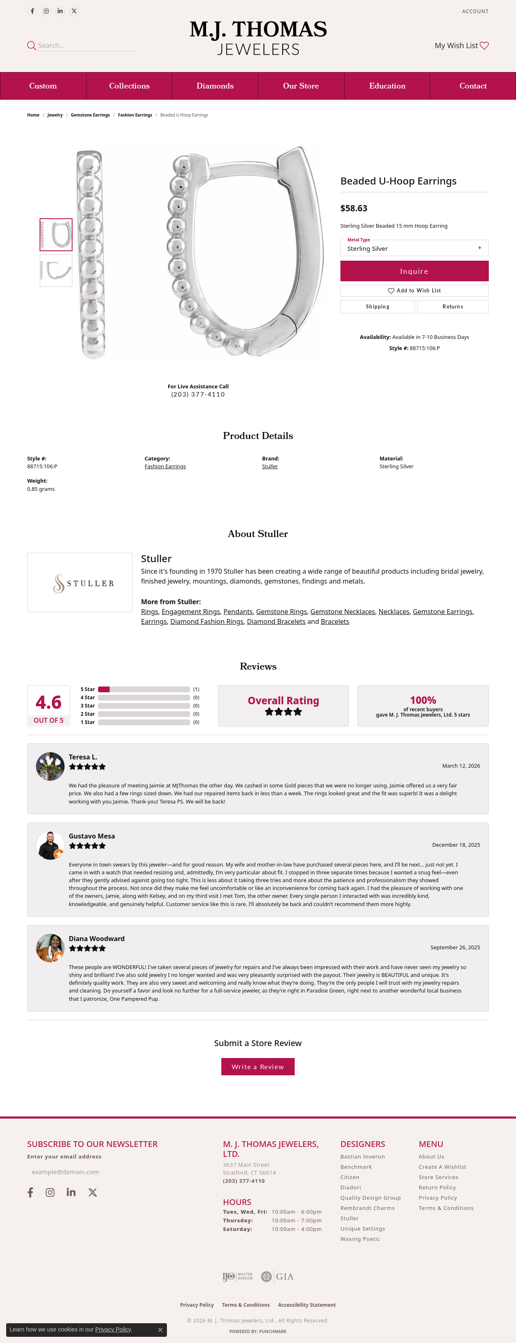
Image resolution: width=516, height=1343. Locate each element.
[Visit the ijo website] (237, 1276)
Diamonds (215, 86)
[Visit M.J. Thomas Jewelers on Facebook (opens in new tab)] (32, 11)
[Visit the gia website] (277, 1276)
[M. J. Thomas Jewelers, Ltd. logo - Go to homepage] (258, 42)
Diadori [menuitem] (350, 1187)
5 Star (88, 689)
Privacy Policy (438, 1197)
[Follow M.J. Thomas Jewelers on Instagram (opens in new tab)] (46, 11)
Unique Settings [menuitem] (362, 1228)
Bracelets (335, 621)
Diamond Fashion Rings (206, 621)
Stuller (270, 466)
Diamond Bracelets (276, 621)
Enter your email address (64, 1156)
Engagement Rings (191, 611)
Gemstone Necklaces (342, 611)
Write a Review (258, 1066)
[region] (200, 252)
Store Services (438, 1177)
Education (387, 86)
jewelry (55, 115)
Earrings (154, 621)
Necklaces (393, 611)
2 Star (88, 713)
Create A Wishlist (443, 1166)
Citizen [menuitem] (350, 1177)
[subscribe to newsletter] (128, 1171)
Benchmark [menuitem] (356, 1166)
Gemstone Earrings (90, 115)
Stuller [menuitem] (349, 1218)
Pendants (238, 611)
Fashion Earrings (135, 115)
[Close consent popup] (160, 1329)
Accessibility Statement (307, 1304)
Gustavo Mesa (92, 836)
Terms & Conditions (446, 1208)
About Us (431, 1156)
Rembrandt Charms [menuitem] (367, 1208)
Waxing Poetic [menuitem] (360, 1239)
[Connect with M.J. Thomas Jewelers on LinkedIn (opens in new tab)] (60, 11)
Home (33, 115)
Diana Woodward (97, 938)
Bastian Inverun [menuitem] (362, 1156)
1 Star (88, 722)
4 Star (88, 697)
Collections (129, 86)
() (196, 689)
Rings (149, 611)
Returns (453, 306)
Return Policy (437, 1187)
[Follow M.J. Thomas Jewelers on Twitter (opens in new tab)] (74, 11)
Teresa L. (83, 756)
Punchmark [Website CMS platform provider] (273, 1331)
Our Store (301, 86)
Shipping (377, 306)
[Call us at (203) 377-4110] (244, 1180)
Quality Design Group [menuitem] (370, 1197)
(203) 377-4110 (198, 394)
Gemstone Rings (281, 611)
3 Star (88, 705)
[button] (475, 11)
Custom (43, 86)
